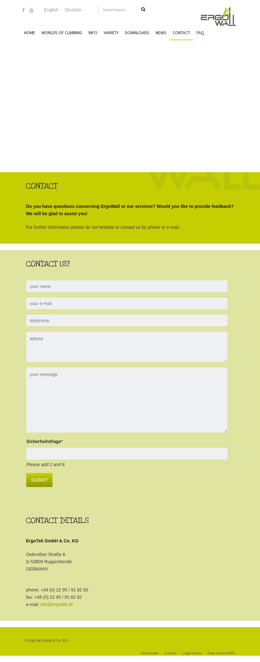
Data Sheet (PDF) (221, 653)
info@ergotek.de (50, 604)
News (161, 32)
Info (93, 32)
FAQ (200, 32)
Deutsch (73, 9)
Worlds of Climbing (61, 32)
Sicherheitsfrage (39, 441)
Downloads (137, 32)
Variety (111, 32)
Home (29, 32)
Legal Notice (191, 653)
